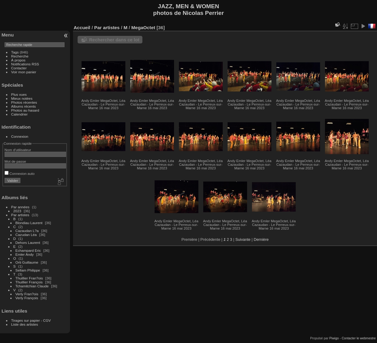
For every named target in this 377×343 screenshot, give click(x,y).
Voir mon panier (23, 72)
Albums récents (23, 106)
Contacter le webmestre (359, 338)
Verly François (27, 298)
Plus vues (19, 94)
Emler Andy (25, 254)
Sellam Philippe (28, 270)
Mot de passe (15, 161)
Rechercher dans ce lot (114, 39)
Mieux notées (22, 98)
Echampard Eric (28, 250)
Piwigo (334, 338)
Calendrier (19, 114)
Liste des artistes (24, 324)
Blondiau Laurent (29, 223)
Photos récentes (24, 102)
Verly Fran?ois (27, 294)
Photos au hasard (25, 110)
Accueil (82, 27)
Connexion (19, 136)
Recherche (20, 56)
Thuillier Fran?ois (29, 278)
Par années (20, 207)
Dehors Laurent (28, 242)
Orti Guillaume (27, 262)
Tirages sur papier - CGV (31, 320)
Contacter (19, 68)
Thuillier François (29, 282)
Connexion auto (20, 173)
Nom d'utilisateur (18, 150)
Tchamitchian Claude (32, 286)
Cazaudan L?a (27, 231)
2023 (17, 211)
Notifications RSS (25, 64)
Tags (15, 52)
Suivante (242, 239)
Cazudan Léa (26, 235)
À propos (18, 60)
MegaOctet (143, 27)
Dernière (261, 239)
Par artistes (20, 215)
